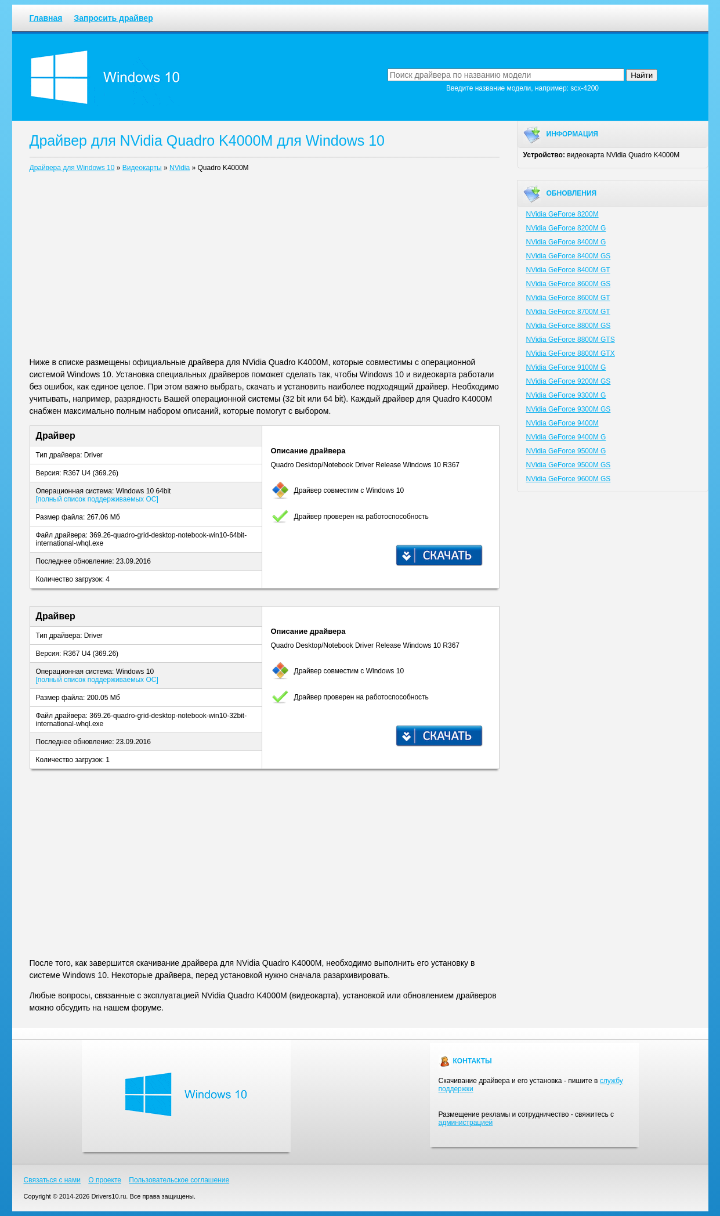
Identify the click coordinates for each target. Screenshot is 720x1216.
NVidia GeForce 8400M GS (568, 256)
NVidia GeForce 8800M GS (568, 326)
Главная (46, 18)
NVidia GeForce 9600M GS (568, 479)
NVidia (179, 168)
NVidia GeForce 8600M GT (568, 298)
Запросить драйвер (113, 18)
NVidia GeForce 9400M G (566, 437)
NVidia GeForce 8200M (562, 214)
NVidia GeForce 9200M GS (568, 381)
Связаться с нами (52, 1180)
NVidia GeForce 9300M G (566, 395)
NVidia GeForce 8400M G (566, 242)
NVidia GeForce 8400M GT (568, 270)
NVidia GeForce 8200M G (566, 228)
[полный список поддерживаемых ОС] (97, 499)
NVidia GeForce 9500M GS (568, 465)
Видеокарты (142, 168)
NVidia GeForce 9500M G (566, 451)
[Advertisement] (265, 267)
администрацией (466, 1122)
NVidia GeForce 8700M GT (568, 312)
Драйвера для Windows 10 (72, 168)
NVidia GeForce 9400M (562, 423)
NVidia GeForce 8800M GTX (570, 353)
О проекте (104, 1180)
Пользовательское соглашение (179, 1180)
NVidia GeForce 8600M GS (568, 284)
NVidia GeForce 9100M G (566, 367)
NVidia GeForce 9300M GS (568, 409)
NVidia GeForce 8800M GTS (570, 339)
